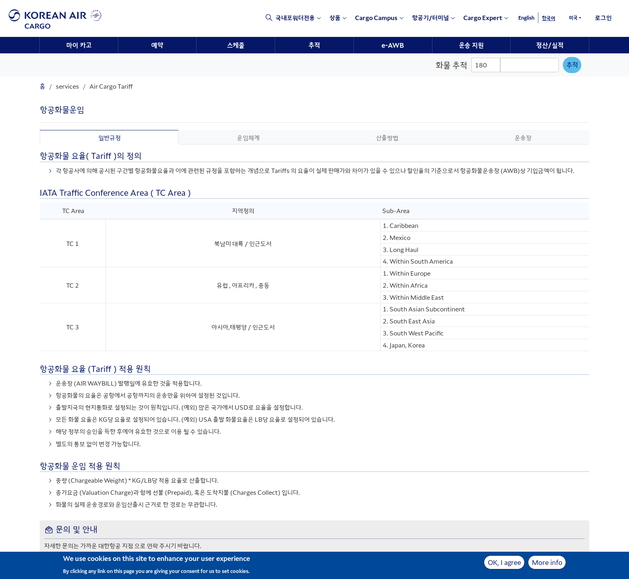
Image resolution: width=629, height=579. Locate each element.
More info (547, 564)
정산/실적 (550, 45)
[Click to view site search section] (265, 18)
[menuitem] (79, 45)
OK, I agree (504, 564)
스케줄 (235, 45)
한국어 (548, 17)
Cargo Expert (482, 17)
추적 (314, 45)
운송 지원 (471, 45)
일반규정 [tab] (109, 137)
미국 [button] (573, 17)
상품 (335, 17)
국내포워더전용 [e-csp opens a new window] (295, 17)
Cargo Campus (376, 17)
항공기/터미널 (430, 17)
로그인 (603, 17)
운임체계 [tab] (248, 137)
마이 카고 (78, 45)
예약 (157, 45)
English (526, 17)
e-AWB (392, 45)
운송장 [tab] (523, 137)
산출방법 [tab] (387, 137)
